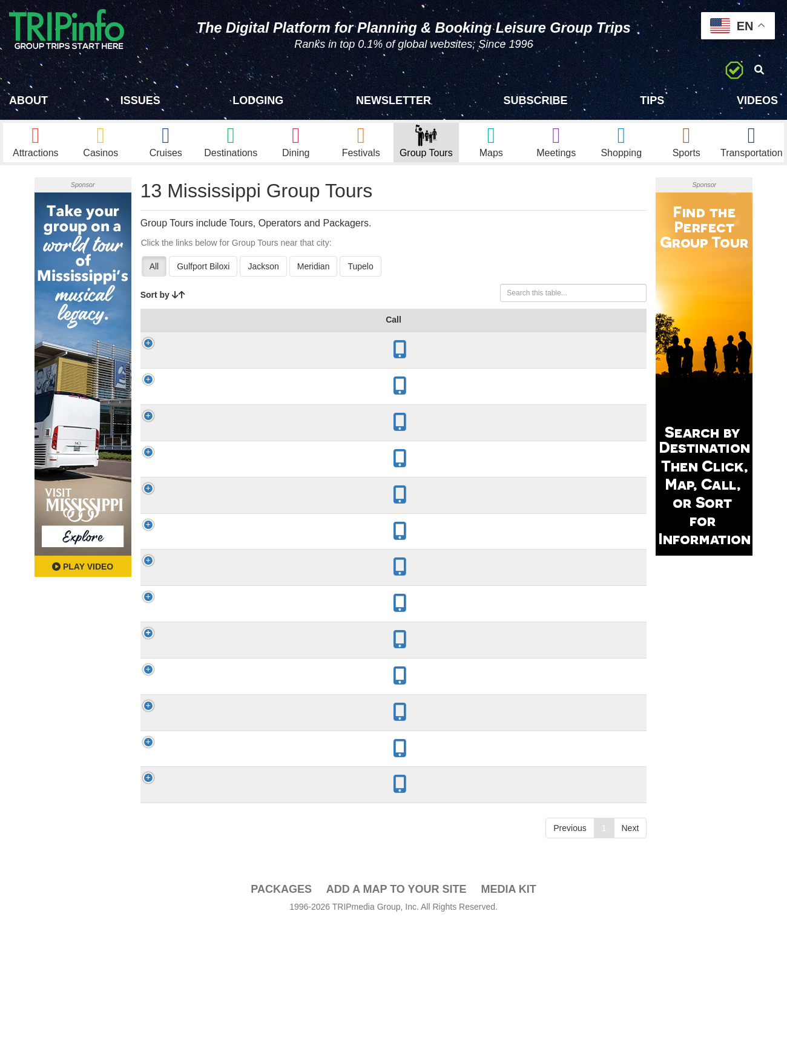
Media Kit (508, 1042)
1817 (296, 755)
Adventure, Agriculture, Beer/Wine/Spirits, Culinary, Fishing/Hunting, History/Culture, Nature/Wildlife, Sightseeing (391, 755)
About (28, 100)
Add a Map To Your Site (396, 1042)
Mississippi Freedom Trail (199, 461)
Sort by (162, 306)
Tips (652, 100)
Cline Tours (200, 901)
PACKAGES (281, 1042)
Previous (569, 981)
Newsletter (393, 100)
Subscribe (536, 100)
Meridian (313, 277)
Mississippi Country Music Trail (199, 378)
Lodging (257, 100)
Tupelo (360, 277)
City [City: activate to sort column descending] (247, 342)
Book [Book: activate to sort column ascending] (617, 342)
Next (630, 981)
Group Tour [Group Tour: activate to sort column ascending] (191, 336)
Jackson (263, 277)
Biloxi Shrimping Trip (198, 544)
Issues (140, 100)
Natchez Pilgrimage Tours (199, 813)
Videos (757, 100)
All (154, 277)
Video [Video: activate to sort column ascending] (572, 342)
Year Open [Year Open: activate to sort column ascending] (298, 336)
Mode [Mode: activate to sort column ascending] (469, 342)
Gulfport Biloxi (203, 277)
